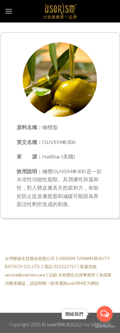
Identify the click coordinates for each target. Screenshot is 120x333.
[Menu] (8, 11)
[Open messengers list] (105, 314)
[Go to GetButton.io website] (104, 326)
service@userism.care (25, 274)
